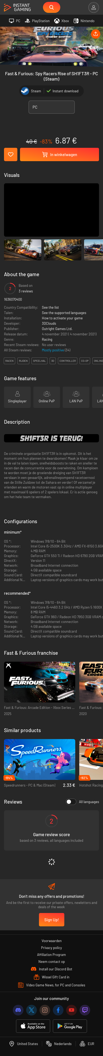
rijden (23, 360)
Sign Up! (51, 919)
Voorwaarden (52, 941)
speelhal (39, 360)
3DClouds (49, 323)
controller (68, 360)
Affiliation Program (51, 954)
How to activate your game (62, 318)
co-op (85, 360)
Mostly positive (53, 350)
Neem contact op (51, 961)
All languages (82, 802)
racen (9, 360)
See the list (50, 307)
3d (52, 360)
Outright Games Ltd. (57, 329)
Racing (47, 339)
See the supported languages (64, 313)
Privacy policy (51, 948)
